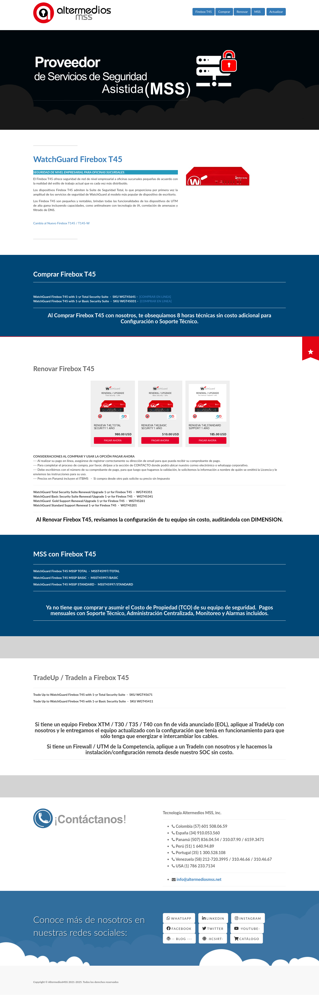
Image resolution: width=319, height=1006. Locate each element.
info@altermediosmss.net (199, 879)
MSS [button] (258, 12)
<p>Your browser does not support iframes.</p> (112, 415)
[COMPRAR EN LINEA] (155, 297)
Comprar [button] (224, 12)
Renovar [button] (242, 12)
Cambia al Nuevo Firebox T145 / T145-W (61, 223)
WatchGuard (77, 159)
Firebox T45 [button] (203, 12)
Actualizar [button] (276, 12)
